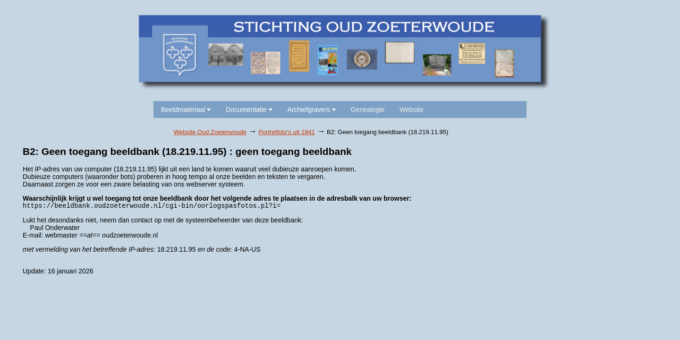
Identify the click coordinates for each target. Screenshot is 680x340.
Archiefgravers (312, 109)
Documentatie (249, 109)
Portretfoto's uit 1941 (286, 132)
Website (411, 109)
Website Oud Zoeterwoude (210, 132)
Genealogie (368, 109)
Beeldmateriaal (186, 109)
